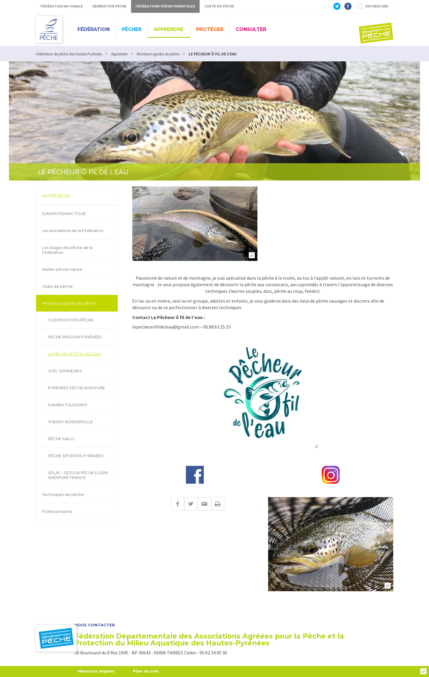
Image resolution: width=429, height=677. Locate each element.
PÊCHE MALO (61, 438)
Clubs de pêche (57, 286)
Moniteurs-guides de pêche (69, 303)
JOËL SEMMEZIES (65, 370)
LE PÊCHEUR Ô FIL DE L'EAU (75, 353)
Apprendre (169, 29)
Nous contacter (94, 625)
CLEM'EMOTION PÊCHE (70, 320)
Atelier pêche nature (62, 269)
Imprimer (217, 504)
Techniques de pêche (63, 494)
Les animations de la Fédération (72, 230)
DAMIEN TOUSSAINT (67, 404)
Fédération (93, 29)
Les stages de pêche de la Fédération (67, 250)
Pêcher (132, 29)
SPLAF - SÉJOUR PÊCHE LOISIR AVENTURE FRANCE (78, 475)
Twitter (191, 504)
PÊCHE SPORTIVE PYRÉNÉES (76, 455)
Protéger (209, 29)
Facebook (177, 504)
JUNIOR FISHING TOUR (64, 213)
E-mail (204, 504)
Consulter (251, 29)
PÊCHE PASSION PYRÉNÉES (75, 336)
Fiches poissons (57, 511)
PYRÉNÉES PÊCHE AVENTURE (76, 387)
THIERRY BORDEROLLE (70, 421)
